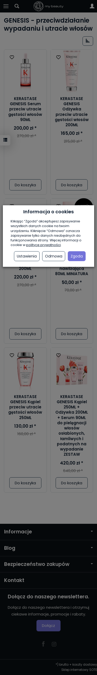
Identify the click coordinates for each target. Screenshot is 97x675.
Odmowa (53, 256)
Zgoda (77, 256)
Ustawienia (27, 256)
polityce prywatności (43, 245)
